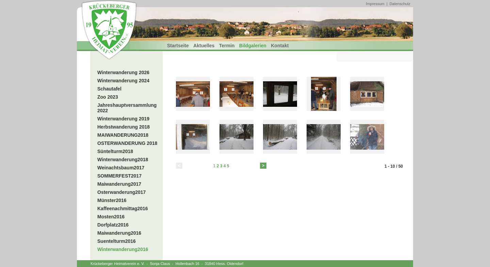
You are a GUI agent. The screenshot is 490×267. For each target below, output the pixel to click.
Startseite (178, 45)
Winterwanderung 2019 (123, 118)
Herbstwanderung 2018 (123, 127)
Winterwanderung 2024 (123, 80)
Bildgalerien (252, 45)
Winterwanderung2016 (122, 249)
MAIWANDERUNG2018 (122, 135)
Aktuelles (203, 45)
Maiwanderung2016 (119, 233)
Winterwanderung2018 (122, 159)
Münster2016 (112, 200)
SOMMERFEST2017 (119, 176)
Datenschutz (400, 4)
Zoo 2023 (107, 97)
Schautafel (109, 88)
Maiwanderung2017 (119, 184)
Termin (227, 45)
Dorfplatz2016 (113, 225)
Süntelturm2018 (115, 151)
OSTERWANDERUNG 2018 (127, 143)
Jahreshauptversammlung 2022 (127, 107)
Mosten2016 (111, 216)
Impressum (375, 4)
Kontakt (280, 45)
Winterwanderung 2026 (123, 72)
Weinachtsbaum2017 (120, 167)
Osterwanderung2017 (121, 192)
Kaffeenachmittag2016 (122, 208)
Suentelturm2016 (116, 241)
